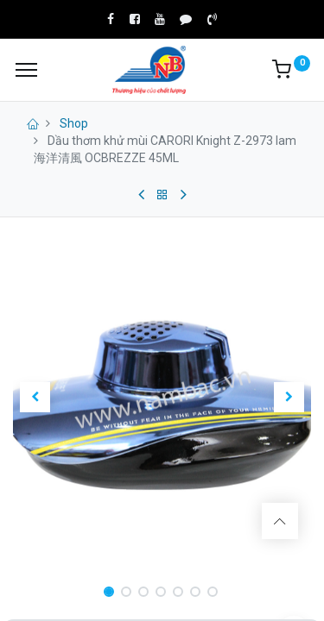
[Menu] (26, 70)
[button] (35, 397)
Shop (74, 123)
